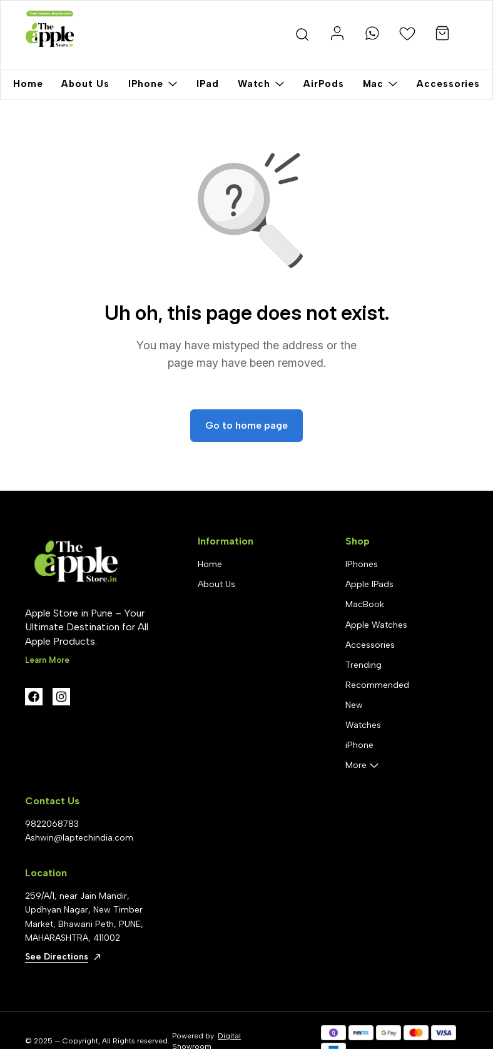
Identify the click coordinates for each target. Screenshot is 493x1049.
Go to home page (246, 425)
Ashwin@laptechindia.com (79, 837)
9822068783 (52, 824)
